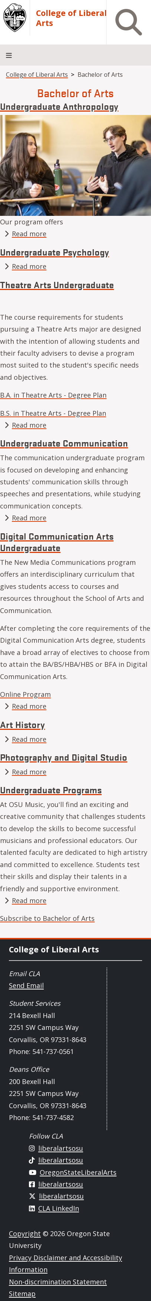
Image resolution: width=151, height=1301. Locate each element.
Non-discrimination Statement (58, 1281)
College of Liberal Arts (71, 18)
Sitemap (22, 1293)
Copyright (25, 1233)
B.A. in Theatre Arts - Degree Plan (53, 395)
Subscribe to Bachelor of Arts (47, 918)
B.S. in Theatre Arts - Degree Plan (53, 413)
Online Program (25, 694)
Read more (29, 233)
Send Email (26, 985)
